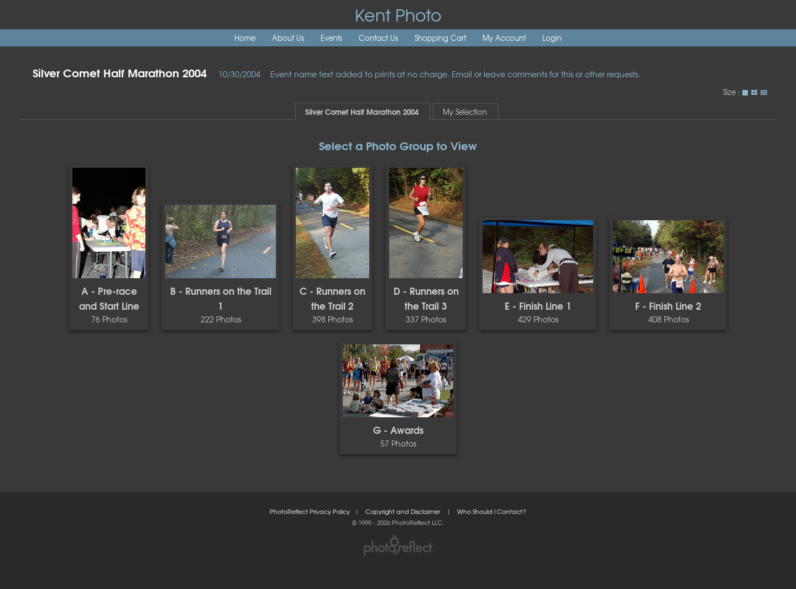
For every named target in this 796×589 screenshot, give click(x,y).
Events (331, 38)
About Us (288, 38)
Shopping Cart (440, 38)
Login (552, 38)
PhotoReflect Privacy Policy (310, 511)
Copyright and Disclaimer (403, 511)
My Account (504, 38)
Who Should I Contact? (491, 511)
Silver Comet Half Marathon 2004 (120, 72)
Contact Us (378, 38)
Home (244, 38)
